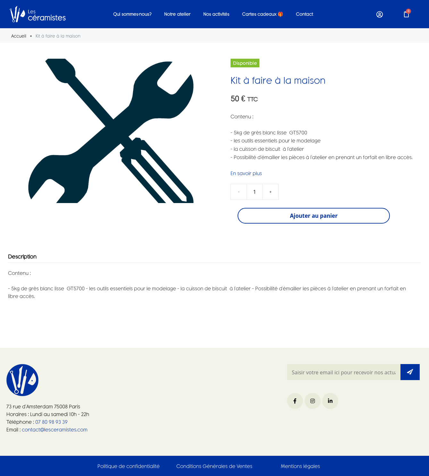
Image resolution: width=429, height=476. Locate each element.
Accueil (18, 36)
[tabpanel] (214, 284)
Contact (304, 14)
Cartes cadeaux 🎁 (262, 14)
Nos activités (216, 14)
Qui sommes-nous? (132, 14)
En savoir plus (246, 173)
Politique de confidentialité (128, 466)
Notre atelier (177, 14)
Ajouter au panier (314, 215)
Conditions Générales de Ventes (214, 466)
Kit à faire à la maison (278, 80)
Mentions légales (300, 466)
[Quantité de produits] (255, 192)
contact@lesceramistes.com (54, 429)
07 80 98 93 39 (51, 421)
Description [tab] (22, 257)
